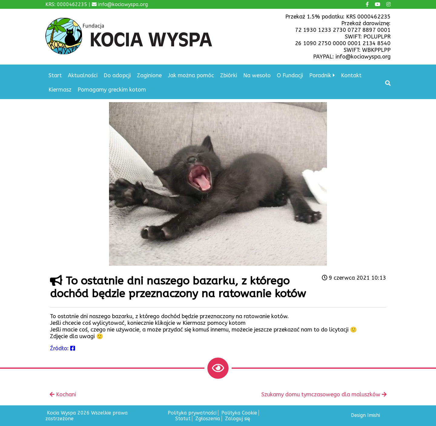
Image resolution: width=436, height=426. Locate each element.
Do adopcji (117, 75)
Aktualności (82, 75)
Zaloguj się (237, 418)
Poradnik (320, 75)
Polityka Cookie (239, 413)
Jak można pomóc (191, 75)
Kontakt (351, 75)
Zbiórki (228, 75)
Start (55, 75)
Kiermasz (59, 89)
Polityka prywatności (192, 413)
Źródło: (62, 348)
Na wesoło (257, 75)
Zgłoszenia (207, 418)
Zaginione (149, 75)
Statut (182, 418)
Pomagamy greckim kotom (112, 89)
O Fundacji (290, 75)
